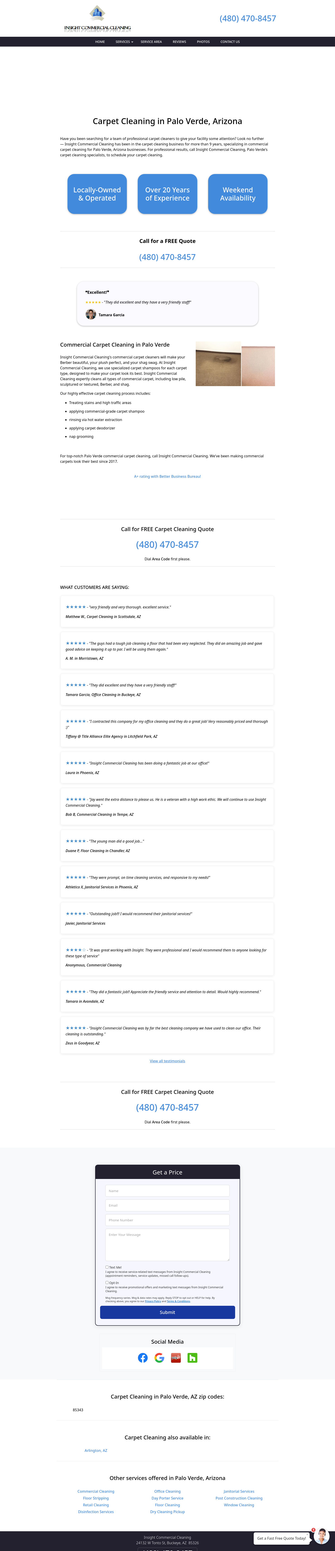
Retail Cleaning (96, 1454)
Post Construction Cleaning (239, 1447)
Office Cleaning (167, 1440)
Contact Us (230, 41)
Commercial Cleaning (95, 1440)
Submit (167, 1261)
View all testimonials (167, 1010)
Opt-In (114, 1232)
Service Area (151, 41)
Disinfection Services (96, 1460)
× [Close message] (307, 1534)
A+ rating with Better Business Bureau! (167, 425)
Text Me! (115, 1216)
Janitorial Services (239, 1440)
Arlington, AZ (96, 1399)
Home (100, 41)
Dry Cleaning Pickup (167, 1460)
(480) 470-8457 (248, 18)
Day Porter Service (167, 1447)
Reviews (179, 41)
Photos (203, 41)
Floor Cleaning (167, 1454)
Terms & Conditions (178, 1250)
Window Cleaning (239, 1454)
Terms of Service (201, 1541)
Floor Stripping (96, 1447)
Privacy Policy (153, 1250)
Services (125, 43)
